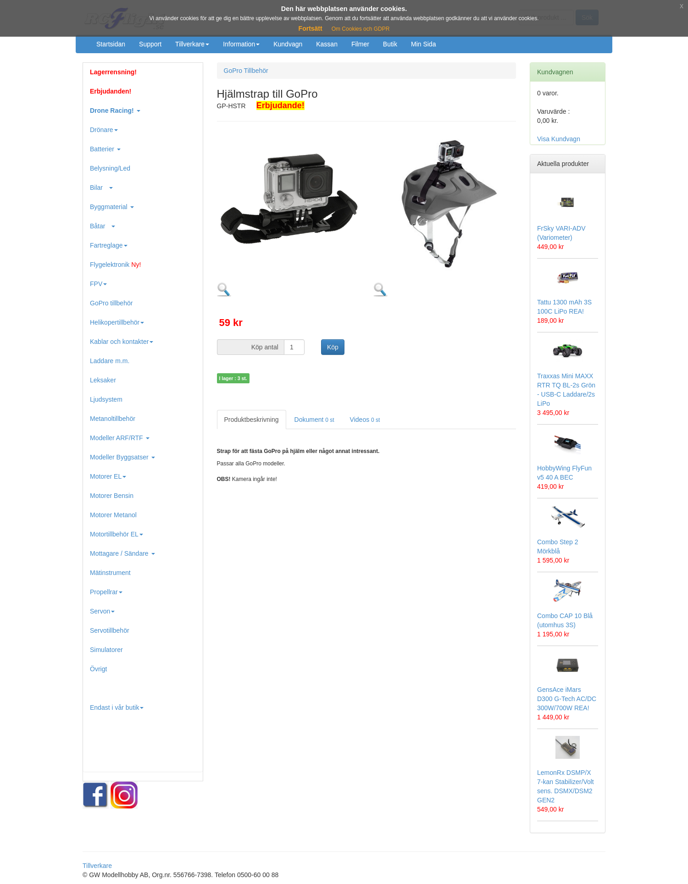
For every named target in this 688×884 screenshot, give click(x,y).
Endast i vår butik (117, 707)
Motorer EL (108, 476)
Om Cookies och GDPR (361, 29)
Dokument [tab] (314, 419)
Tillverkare (192, 44)
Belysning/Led (110, 168)
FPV (98, 283)
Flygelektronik (115, 264)
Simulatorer (106, 649)
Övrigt (98, 669)
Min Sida (423, 44)
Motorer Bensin (111, 495)
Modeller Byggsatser (122, 457)
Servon (102, 611)
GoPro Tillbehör (246, 70)
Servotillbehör (109, 630)
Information (241, 44)
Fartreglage (109, 245)
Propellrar (106, 592)
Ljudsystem (106, 399)
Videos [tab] (365, 419)
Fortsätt (310, 28)
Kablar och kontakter (121, 341)
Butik (390, 44)
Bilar (101, 187)
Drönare (104, 129)
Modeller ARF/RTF (120, 438)
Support (150, 44)
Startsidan (110, 44)
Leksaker (103, 380)
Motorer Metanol (113, 515)
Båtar (102, 226)
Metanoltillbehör (112, 418)
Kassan (327, 44)
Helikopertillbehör (117, 322)
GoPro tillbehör (111, 303)
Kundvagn (287, 44)
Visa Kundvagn (558, 139)
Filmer (360, 44)
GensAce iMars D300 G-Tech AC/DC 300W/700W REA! (566, 699)
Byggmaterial (112, 206)
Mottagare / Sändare (122, 553)
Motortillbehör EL (116, 534)
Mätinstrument (110, 572)
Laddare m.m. (109, 361)
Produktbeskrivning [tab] (251, 419)
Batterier (105, 149)
